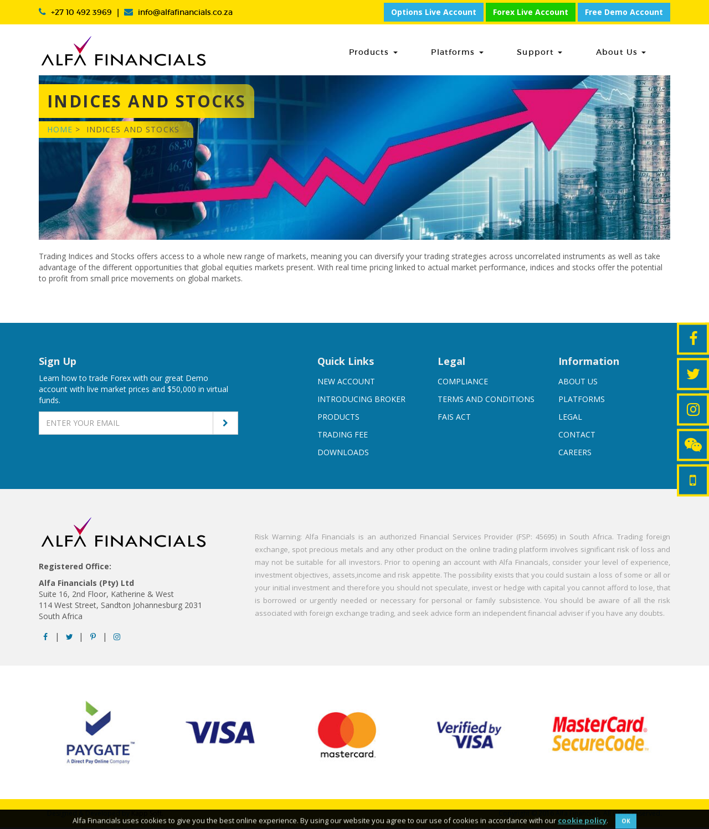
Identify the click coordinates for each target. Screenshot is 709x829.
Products (421, 52)
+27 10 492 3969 (81, 12)
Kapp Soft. (147, 815)
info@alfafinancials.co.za (185, 12)
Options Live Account (433, 12)
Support (564, 52)
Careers (575, 454)
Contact (576, 436)
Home (60, 131)
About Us (633, 52)
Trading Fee (342, 436)
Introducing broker (361, 400)
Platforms (493, 52)
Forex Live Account (530, 12)
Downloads (343, 454)
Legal (570, 418)
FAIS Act (454, 418)
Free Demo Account (624, 12)
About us (578, 383)
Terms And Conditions (486, 400)
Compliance (463, 383)
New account (346, 383)
